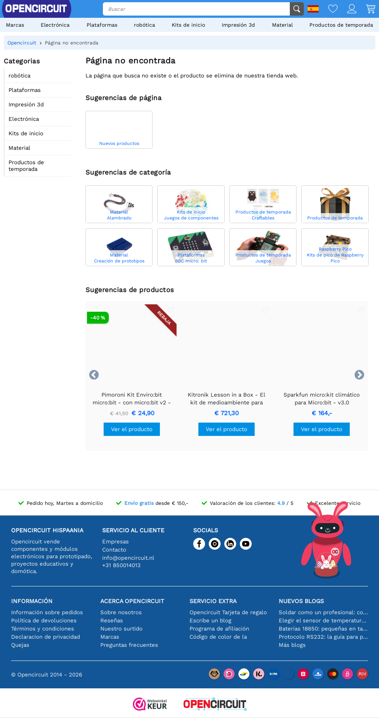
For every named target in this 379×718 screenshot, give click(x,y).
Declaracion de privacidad (45, 636)
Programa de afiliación (219, 628)
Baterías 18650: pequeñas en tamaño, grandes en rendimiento (323, 628)
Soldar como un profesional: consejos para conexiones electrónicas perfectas (323, 612)
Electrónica (55, 25)
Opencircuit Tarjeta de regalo (228, 612)
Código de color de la (218, 636)
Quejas (20, 645)
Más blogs (292, 645)
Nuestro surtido (121, 628)
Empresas (115, 541)
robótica (144, 25)
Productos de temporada (341, 25)
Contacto (114, 549)
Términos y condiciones (42, 628)
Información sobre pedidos (47, 612)
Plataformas (102, 25)
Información (32, 601)
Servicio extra (213, 601)
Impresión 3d (238, 25)
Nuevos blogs (301, 601)
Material (282, 25)
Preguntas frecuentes (129, 645)
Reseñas (111, 620)
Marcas (15, 25)
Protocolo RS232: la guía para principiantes (323, 636)
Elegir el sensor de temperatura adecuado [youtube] (323, 620)
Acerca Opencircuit (132, 601)
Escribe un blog (210, 620)
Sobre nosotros (121, 612)
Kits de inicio (188, 25)
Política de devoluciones (44, 620)
